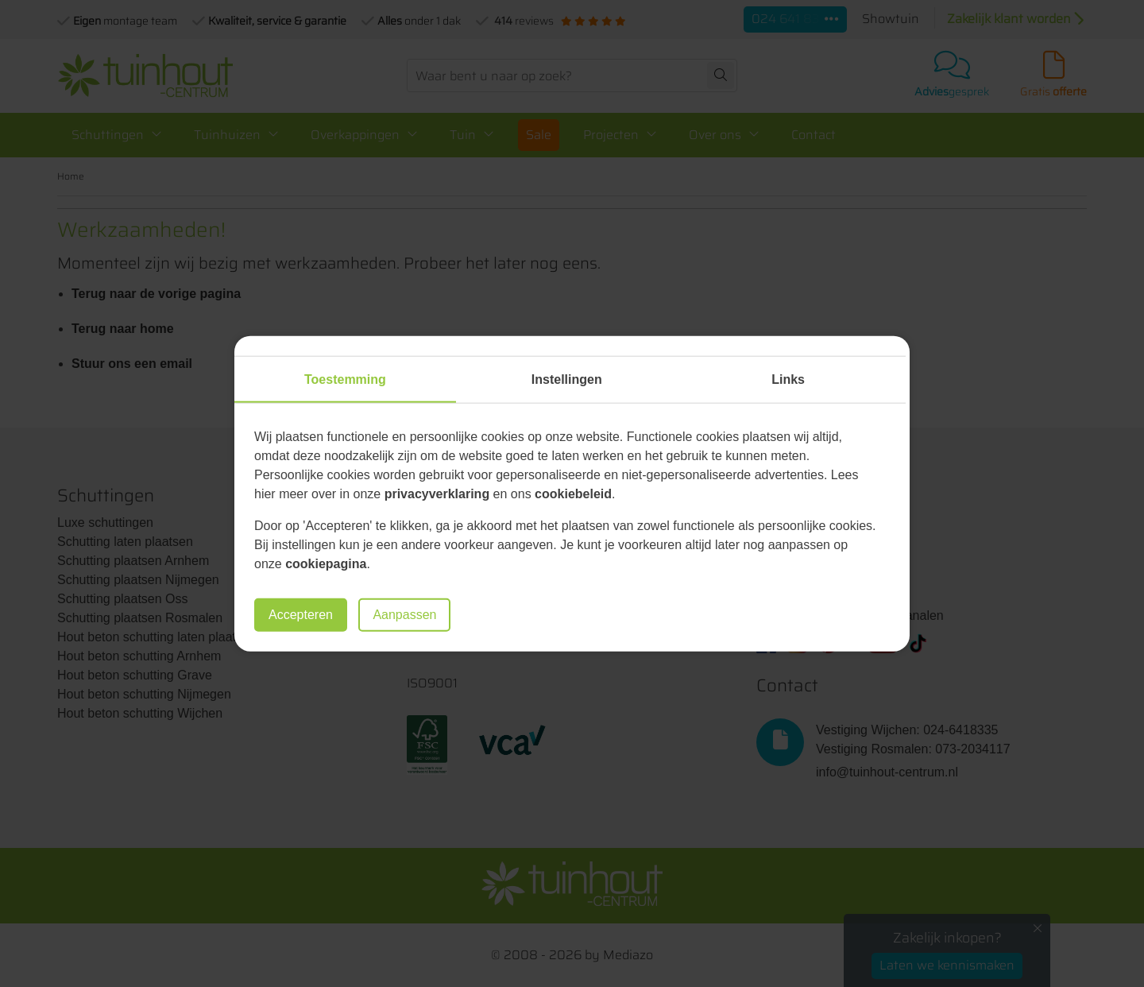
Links (788, 378)
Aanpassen (404, 614)
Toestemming (345, 378)
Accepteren (301, 614)
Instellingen (566, 378)
